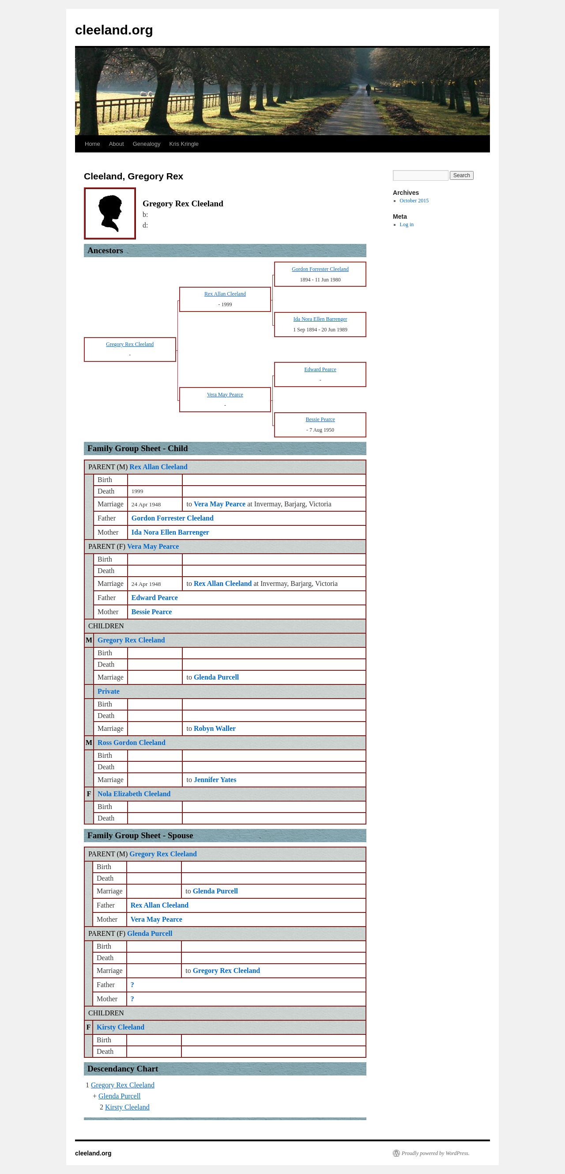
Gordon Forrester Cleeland (173, 518)
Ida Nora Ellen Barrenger (170, 532)
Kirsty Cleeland (120, 1027)
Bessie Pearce (152, 611)
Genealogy (147, 144)
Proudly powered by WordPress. (436, 1153)
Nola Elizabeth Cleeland (134, 794)
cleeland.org (114, 30)
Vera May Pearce (153, 546)
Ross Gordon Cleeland (132, 742)
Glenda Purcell (149, 933)
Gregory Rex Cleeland (131, 640)
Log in (407, 224)
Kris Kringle (184, 144)
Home (92, 144)
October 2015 (414, 201)
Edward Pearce (155, 597)
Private (109, 691)
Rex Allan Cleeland (158, 467)
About (116, 144)
